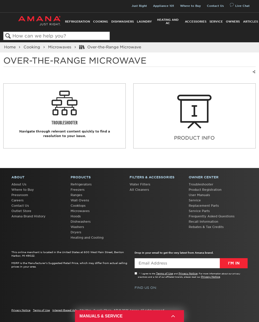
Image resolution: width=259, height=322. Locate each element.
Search (8, 36)
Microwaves (60, 47)
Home (10, 47)
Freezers (77, 190)
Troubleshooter (201, 184)
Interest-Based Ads (64, 310)
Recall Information (203, 221)
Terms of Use (164, 273)
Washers (77, 227)
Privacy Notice (188, 273)
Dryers (76, 232)
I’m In (234, 263)
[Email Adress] (191, 263)
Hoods (76, 216)
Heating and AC (168, 21)
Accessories (195, 21)
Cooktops (78, 205)
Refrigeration (77, 21)
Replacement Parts (204, 205)
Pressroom (19, 195)
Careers (17, 200)
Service (216, 21)
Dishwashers (122, 21)
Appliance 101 (163, 6)
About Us (18, 184)
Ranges (76, 195)
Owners (233, 21)
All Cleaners (139, 190)
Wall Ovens (80, 200)
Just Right (139, 6)
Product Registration (205, 190)
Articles (250, 21)
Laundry (144, 21)
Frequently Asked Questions (211, 216)
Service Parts (199, 211)
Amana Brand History (28, 216)
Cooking (100, 21)
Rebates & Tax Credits (206, 227)
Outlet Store (21, 211)
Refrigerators (81, 184)
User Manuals (199, 195)
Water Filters (140, 184)
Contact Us (215, 6)
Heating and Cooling (87, 237)
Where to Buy (190, 6)
